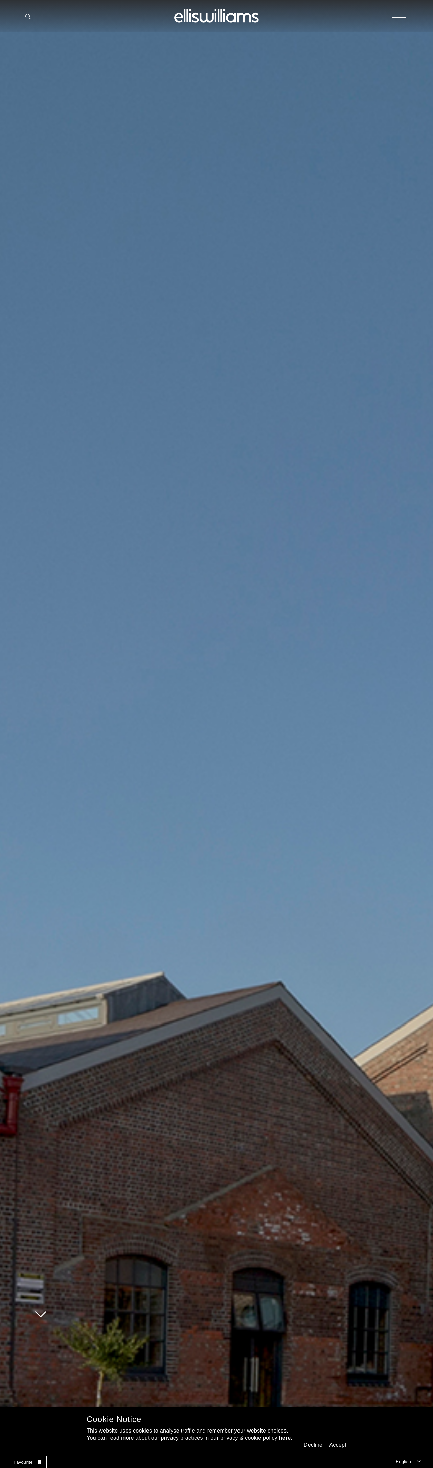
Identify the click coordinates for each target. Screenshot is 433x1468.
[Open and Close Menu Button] (399, 17)
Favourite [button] (27, 1462)
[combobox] (407, 1461)
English (403, 1461)
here (285, 1438)
